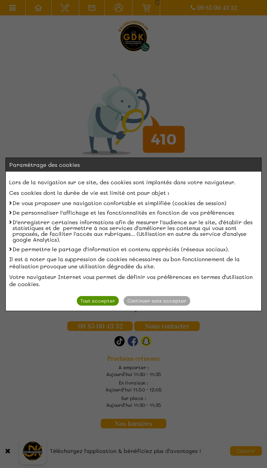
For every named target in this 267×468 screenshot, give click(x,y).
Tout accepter (98, 300)
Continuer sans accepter (156, 300)
